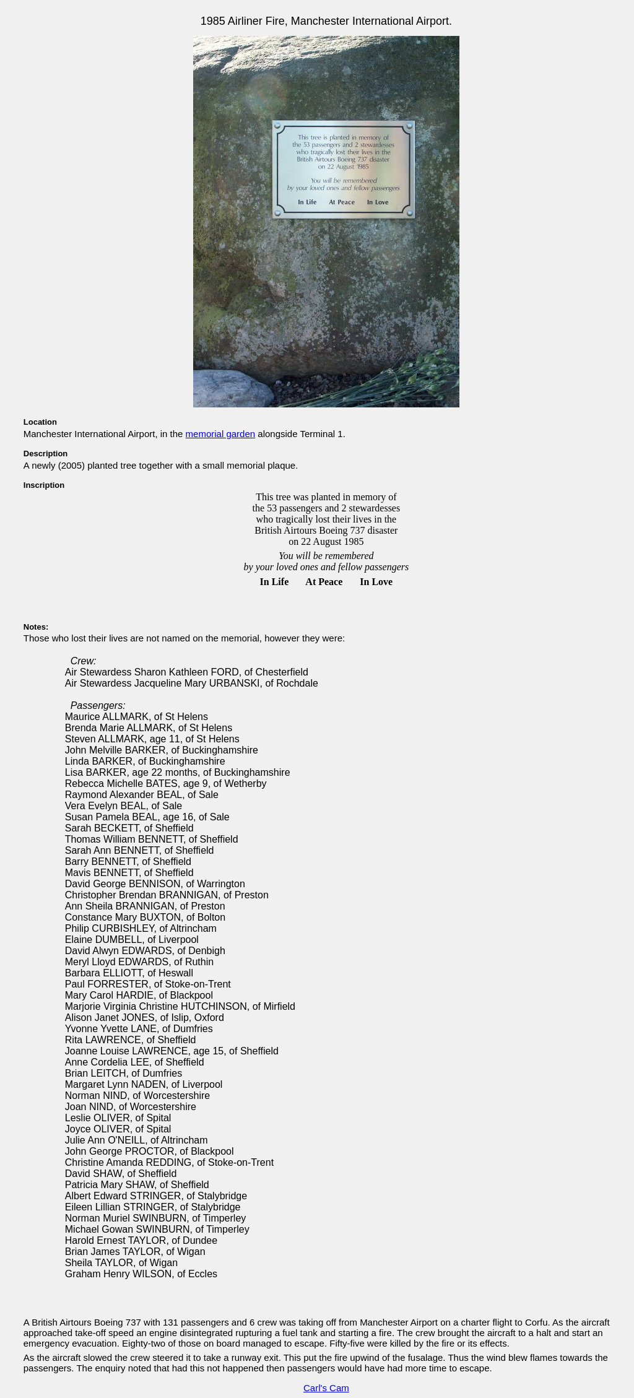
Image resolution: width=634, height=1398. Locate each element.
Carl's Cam (326, 1388)
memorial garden (221, 433)
